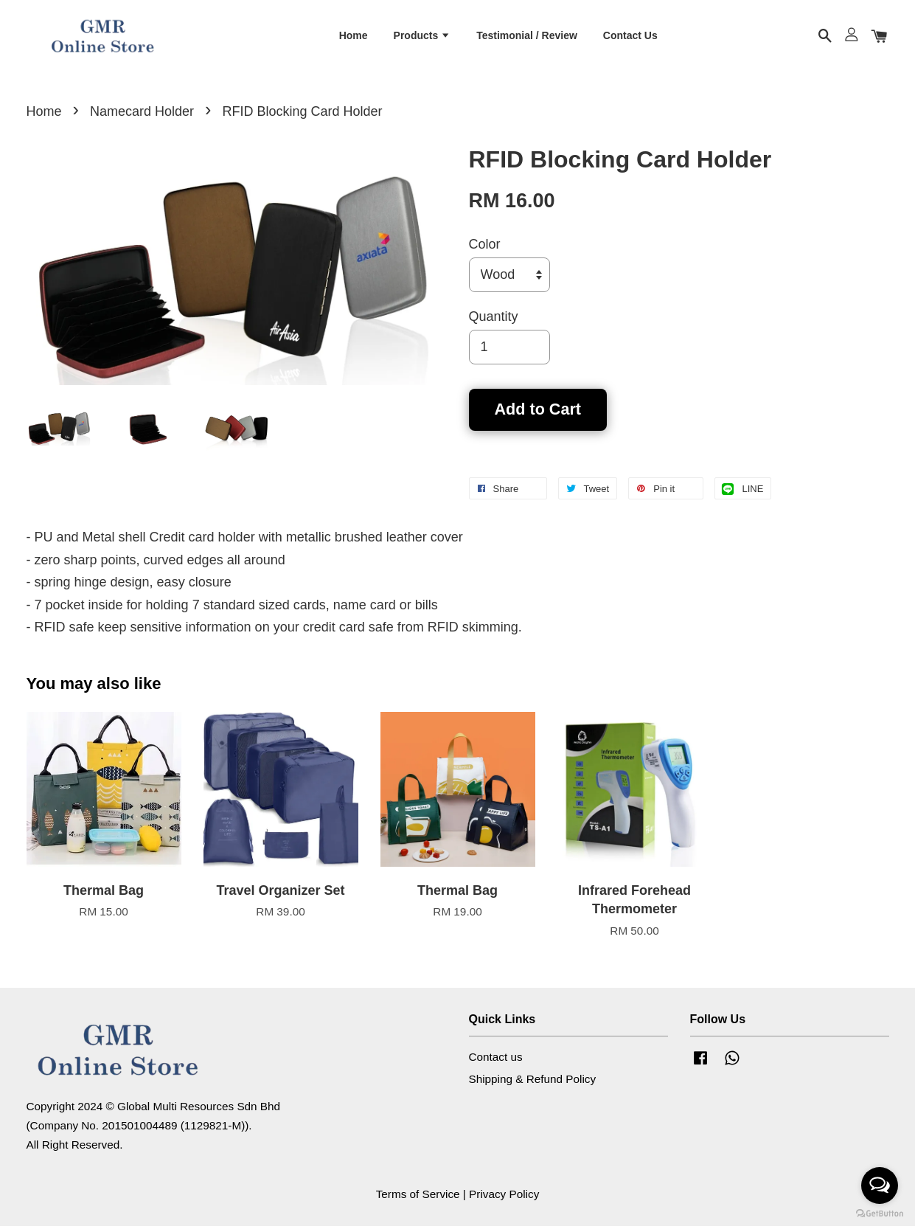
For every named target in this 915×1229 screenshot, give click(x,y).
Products (422, 36)
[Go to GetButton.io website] (879, 1214)
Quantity (493, 319)
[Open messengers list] (879, 1185)
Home (353, 36)
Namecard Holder (142, 114)
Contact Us (630, 36)
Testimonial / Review (526, 36)
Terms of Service (418, 1197)
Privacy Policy (504, 1197)
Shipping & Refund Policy (532, 1082)
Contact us (496, 1059)
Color (485, 247)
